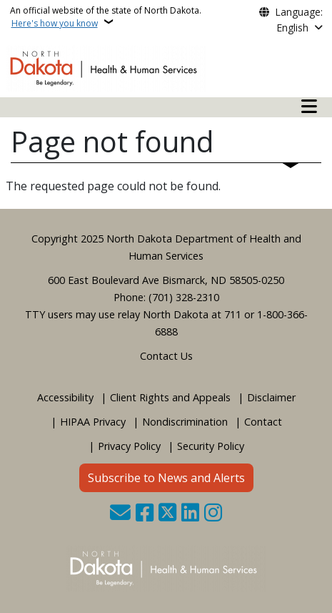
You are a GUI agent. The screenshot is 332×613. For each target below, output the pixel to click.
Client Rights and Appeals (170, 397)
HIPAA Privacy (93, 421)
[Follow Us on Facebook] (145, 514)
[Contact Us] (120, 514)
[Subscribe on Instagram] (213, 514)
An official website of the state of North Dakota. (105, 16)
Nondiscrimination (185, 421)
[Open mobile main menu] (309, 106)
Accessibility (65, 397)
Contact (263, 421)
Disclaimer (271, 397)
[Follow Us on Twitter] (167, 514)
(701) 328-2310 (184, 297)
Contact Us (166, 356)
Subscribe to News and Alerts (166, 478)
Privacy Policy (129, 446)
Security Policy (210, 446)
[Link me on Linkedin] (190, 514)
